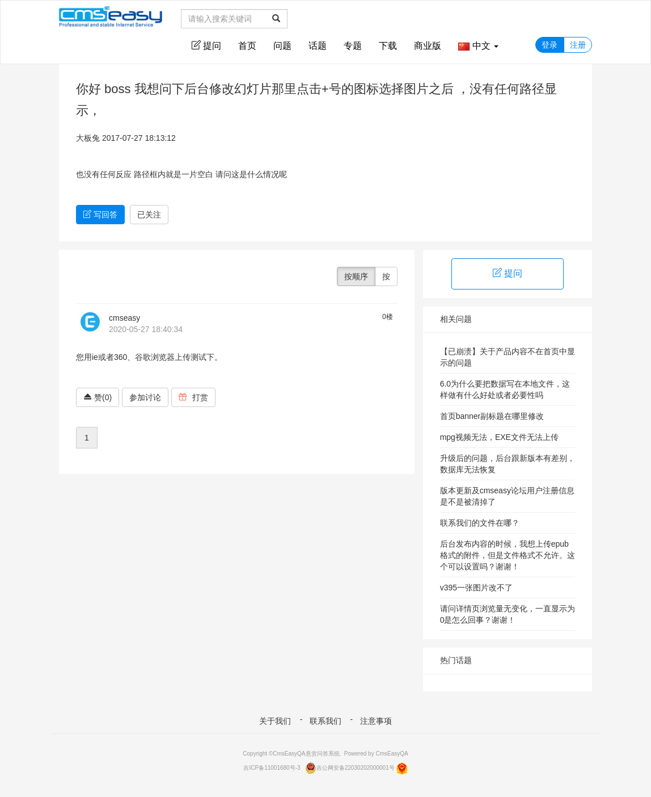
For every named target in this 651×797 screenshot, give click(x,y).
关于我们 (275, 721)
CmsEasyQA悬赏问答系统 (306, 753)
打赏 (193, 397)
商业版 (427, 46)
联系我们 (325, 721)
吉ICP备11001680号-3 (271, 768)
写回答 (100, 214)
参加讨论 (145, 397)
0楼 (387, 317)
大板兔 (88, 137)
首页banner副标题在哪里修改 (492, 416)
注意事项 (376, 721)
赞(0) (97, 397)
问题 (282, 46)
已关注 (149, 214)
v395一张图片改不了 (476, 587)
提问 (206, 45)
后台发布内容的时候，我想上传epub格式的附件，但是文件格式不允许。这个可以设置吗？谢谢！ (507, 555)
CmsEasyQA (391, 753)
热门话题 (456, 660)
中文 (478, 46)
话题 (317, 46)
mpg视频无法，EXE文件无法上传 (499, 437)
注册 (578, 44)
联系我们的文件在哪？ (479, 522)
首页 (247, 46)
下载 (388, 46)
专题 (353, 46)
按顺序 (356, 276)
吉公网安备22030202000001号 (350, 768)
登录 (549, 44)
